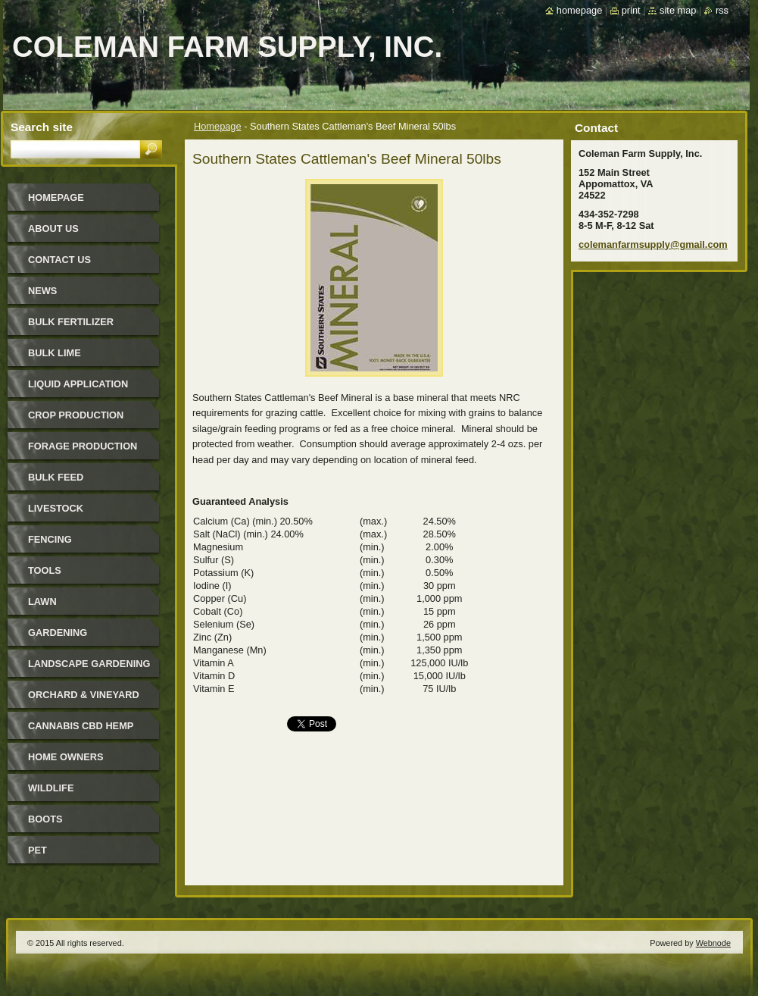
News (42, 290)
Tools (44, 570)
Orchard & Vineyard (83, 694)
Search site (42, 127)
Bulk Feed (55, 477)
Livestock (55, 508)
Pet (37, 850)
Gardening (57, 632)
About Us (53, 228)
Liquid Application (78, 384)
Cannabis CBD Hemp (80, 725)
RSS (722, 10)
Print (631, 10)
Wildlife (50, 788)
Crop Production (75, 415)
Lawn (42, 601)
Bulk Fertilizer (71, 321)
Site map (678, 10)
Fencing (50, 539)
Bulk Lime (54, 353)
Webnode (713, 942)
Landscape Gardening (89, 663)
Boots (45, 819)
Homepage (218, 126)
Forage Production (82, 446)
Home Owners (66, 757)
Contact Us (59, 259)
